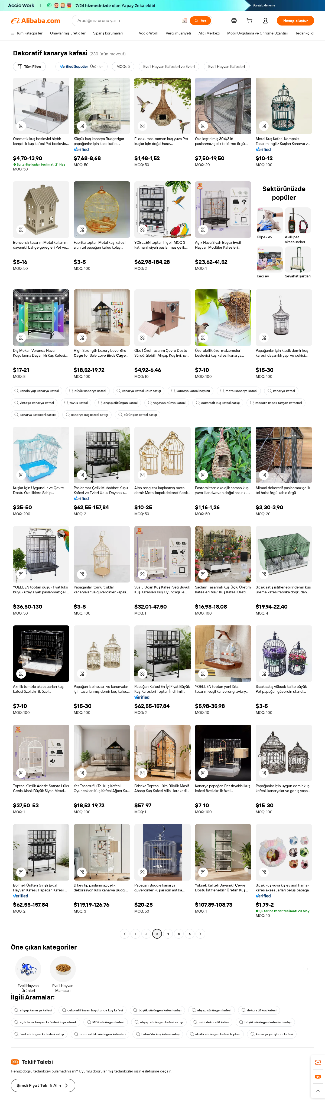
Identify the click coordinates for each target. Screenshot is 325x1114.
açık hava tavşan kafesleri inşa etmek (45, 1022)
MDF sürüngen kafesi (105, 1022)
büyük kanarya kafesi (87, 391)
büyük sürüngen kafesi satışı (157, 1010)
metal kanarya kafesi (238, 391)
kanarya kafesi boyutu (190, 391)
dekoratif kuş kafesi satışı (218, 403)
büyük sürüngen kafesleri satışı (265, 1022)
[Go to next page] (200, 934)
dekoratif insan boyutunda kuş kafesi (92, 1010)
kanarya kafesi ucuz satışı (138, 391)
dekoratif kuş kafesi (259, 1010)
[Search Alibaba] (127, 21)
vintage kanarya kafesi (34, 403)
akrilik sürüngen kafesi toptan (215, 1034)
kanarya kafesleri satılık (35, 415)
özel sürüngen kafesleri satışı (39, 1034)
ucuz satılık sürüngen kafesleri (100, 1034)
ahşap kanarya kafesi (33, 1010)
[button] (184, 20)
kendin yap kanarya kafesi (36, 391)
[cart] (250, 21)
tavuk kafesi (76, 403)
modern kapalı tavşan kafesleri (276, 403)
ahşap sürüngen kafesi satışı (159, 1022)
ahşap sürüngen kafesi (118, 403)
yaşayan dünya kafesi (167, 403)
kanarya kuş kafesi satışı (87, 415)
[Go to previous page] (124, 934)
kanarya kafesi (281, 391)
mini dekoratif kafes (211, 1022)
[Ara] (200, 20)
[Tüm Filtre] (29, 66)
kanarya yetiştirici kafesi (272, 1034)
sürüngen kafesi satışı (137, 415)
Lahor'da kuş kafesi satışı (158, 1034)
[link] (318, 1062)
